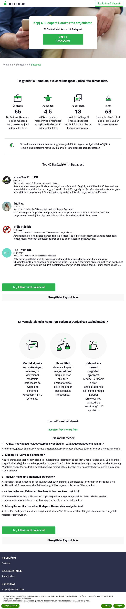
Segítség (6, 563)
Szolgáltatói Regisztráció (63, 297)
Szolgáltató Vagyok (109, 3)
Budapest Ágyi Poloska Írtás (63, 429)
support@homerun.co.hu (13, 589)
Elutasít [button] (106, 606)
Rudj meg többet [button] (10, 606)
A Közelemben (8, 576)
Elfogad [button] (119, 606)
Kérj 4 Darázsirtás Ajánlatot (28, 287)
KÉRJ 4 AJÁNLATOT (63, 39)
